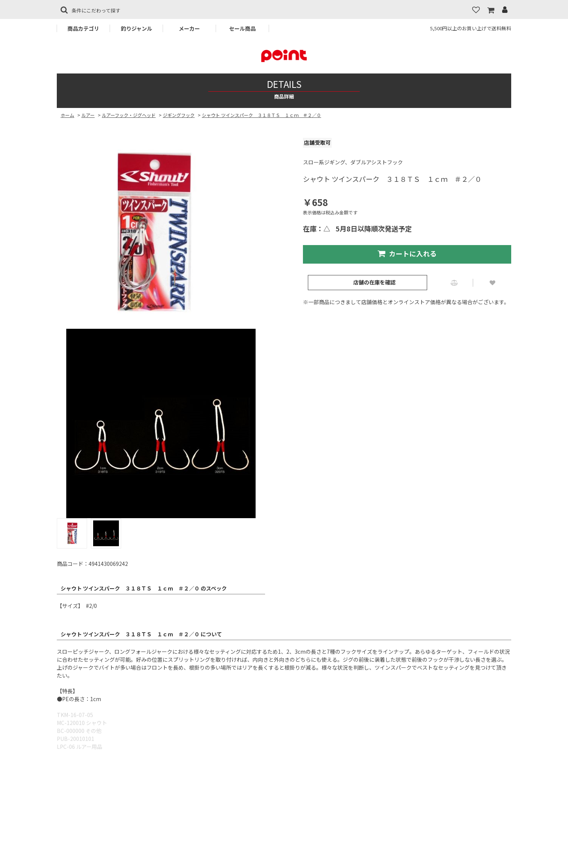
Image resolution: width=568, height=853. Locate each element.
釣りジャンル (136, 28)
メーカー (189, 28)
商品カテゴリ (83, 28)
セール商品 (242, 28)
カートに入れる (407, 253)
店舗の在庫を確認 (374, 282)
